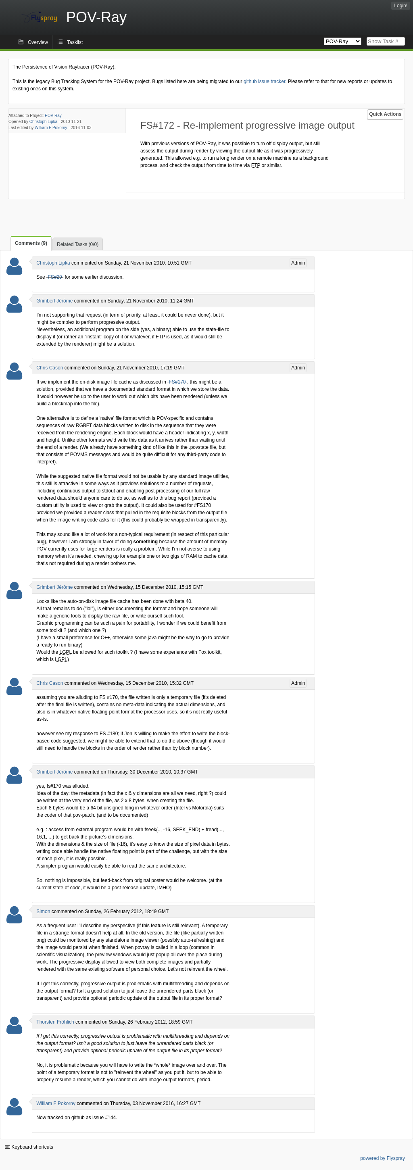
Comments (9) (31, 243)
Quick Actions (385, 114)
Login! (400, 5)
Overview (38, 42)
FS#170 (177, 382)
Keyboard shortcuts (29, 1147)
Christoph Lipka (43, 121)
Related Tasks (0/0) (77, 244)
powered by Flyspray (382, 1158)
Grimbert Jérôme (54, 301)
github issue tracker (264, 81)
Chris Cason (49, 368)
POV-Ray (53, 115)
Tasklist (75, 42)
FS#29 (55, 277)
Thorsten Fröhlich (55, 1022)
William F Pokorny (51, 127)
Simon (43, 911)
